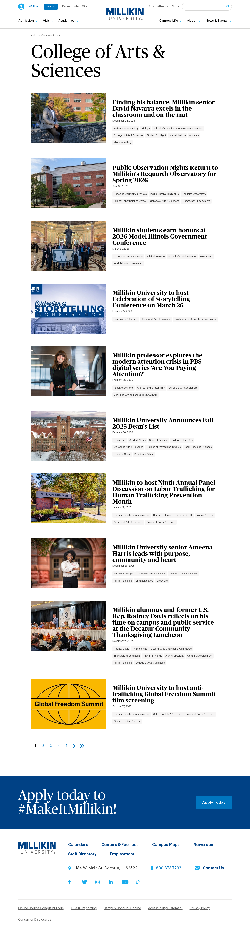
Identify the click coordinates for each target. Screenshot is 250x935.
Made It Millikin (178, 135)
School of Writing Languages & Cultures (135, 395)
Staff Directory (82, 854)
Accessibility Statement (165, 908)
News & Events (217, 20)
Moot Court (206, 256)
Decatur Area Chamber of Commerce (171, 649)
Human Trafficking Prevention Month (173, 515)
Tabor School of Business (198, 447)
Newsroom (204, 845)
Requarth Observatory (194, 194)
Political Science (156, 256)
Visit (46, 20)
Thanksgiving (140, 649)
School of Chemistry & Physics (130, 194)
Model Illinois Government (128, 263)
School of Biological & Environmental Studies (178, 128)
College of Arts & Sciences (128, 135)
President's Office (144, 454)
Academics (66, 20)
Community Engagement (196, 201)
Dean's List (120, 440)
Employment (122, 854)
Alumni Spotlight (174, 656)
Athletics (163, 6)
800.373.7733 (168, 868)
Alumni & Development (199, 656)
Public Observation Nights (164, 194)
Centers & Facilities (120, 845)
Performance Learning (126, 128)
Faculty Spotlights (123, 388)
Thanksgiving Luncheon (127, 656)
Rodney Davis (121, 649)
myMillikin (32, 6)
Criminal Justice (144, 581)
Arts (151, 6)
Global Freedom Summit (127, 721)
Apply (50, 6)
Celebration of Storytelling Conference (195, 319)
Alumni (176, 6)
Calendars (78, 845)
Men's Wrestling (122, 142)
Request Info (70, 6)
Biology (146, 128)
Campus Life (169, 20)
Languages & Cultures (126, 319)
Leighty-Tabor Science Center (130, 201)
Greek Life (162, 581)
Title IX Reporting (84, 908)
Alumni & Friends (153, 656)
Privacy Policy (200, 908)
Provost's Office (122, 454)
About (192, 20)
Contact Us (213, 868)
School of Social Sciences (182, 256)
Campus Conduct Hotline (122, 908)
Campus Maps (166, 845)
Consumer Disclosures (34, 919)
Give (85, 6)
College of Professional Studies (164, 447)
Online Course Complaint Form (41, 908)
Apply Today (214, 802)
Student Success (158, 440)
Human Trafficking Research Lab (131, 515)
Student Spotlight (156, 135)
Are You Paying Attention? (151, 388)
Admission (26, 20)
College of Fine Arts (182, 440)
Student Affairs (137, 440)
